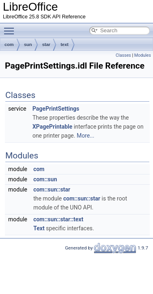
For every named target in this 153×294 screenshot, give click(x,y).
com (9, 44)
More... (85, 135)
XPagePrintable (52, 126)
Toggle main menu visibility (11, 27)
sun (28, 44)
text (64, 44)
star (46, 44)
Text (38, 228)
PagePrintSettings (55, 108)
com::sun (45, 179)
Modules (142, 55)
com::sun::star (52, 189)
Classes (123, 55)
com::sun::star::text (58, 219)
